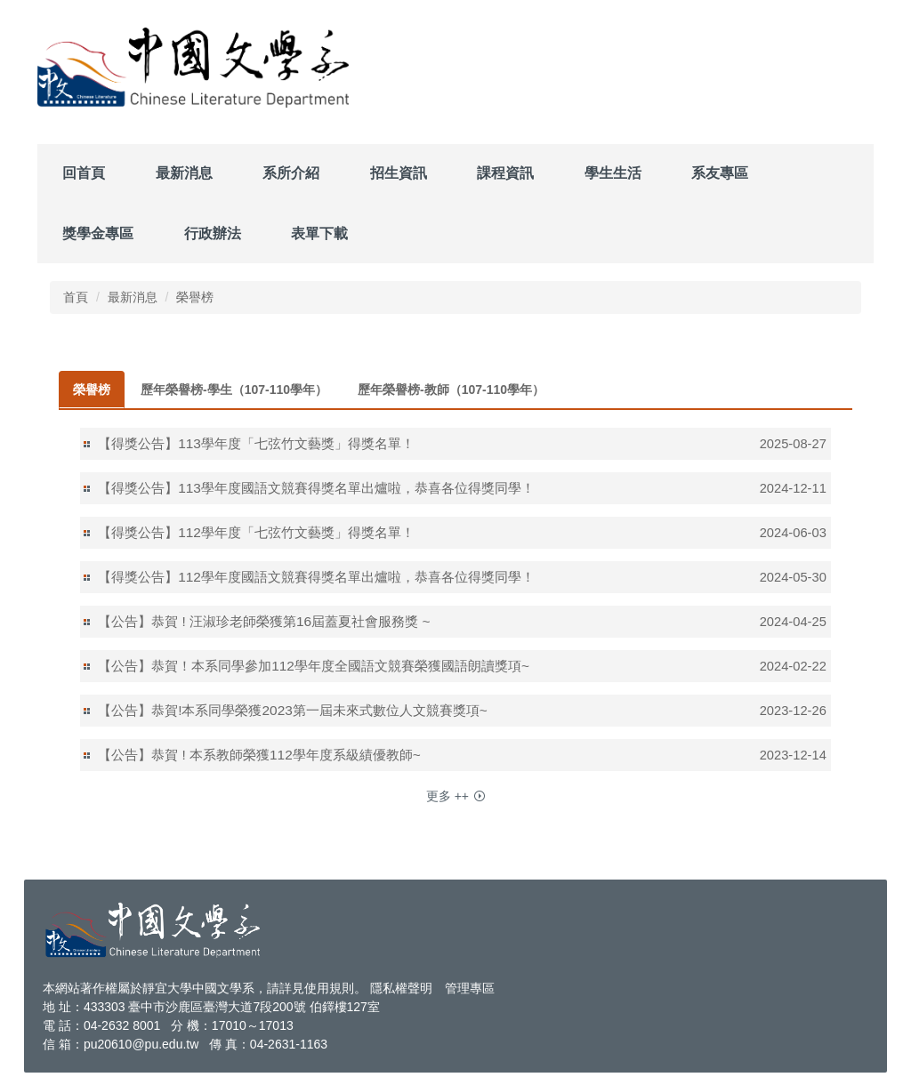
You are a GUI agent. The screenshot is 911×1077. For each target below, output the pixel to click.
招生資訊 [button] (398, 173)
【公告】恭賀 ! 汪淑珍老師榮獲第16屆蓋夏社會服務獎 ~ (264, 621)
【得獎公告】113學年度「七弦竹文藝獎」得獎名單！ (256, 443)
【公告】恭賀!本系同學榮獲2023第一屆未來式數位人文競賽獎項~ (293, 710)
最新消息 (132, 297)
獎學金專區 (97, 233)
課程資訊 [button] (505, 173)
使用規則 (329, 988)
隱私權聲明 (401, 988)
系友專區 (719, 173)
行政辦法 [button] (212, 233)
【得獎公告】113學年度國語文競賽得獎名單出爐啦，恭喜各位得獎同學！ (316, 487)
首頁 (75, 297)
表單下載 (319, 233)
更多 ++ (447, 796)
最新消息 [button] (184, 173)
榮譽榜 (195, 297)
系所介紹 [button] (290, 173)
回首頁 (83, 173)
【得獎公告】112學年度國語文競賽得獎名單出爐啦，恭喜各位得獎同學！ (316, 576)
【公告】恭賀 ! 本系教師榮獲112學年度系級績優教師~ (259, 754)
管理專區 (470, 988)
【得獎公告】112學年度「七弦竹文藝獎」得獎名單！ (256, 532)
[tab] (92, 389)
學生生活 (612, 173)
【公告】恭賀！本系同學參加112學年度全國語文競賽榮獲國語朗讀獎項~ (313, 665)
